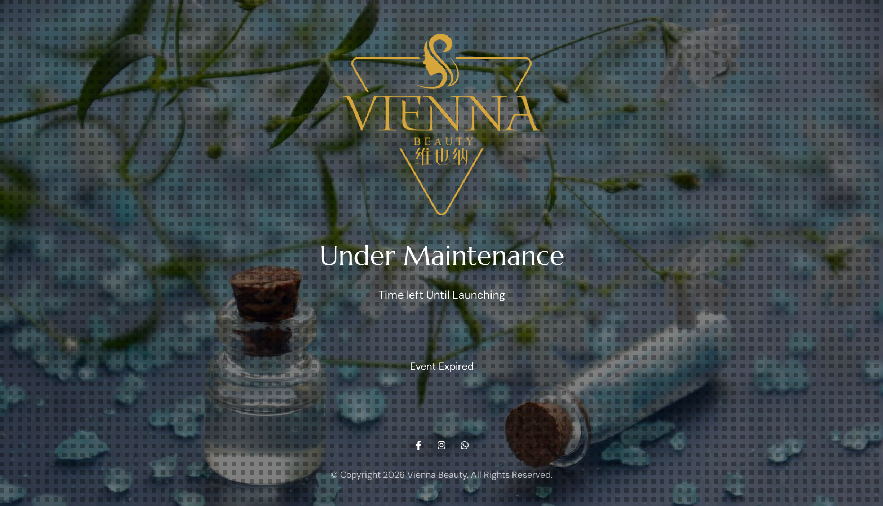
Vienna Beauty (437, 475)
